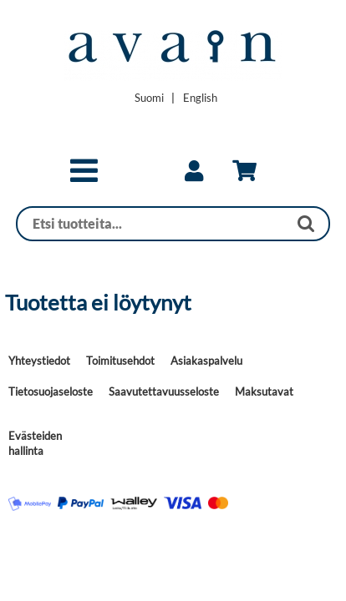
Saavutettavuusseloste (164, 391)
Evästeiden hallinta (35, 443)
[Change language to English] (200, 97)
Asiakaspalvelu (206, 360)
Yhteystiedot (39, 360)
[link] (194, 171)
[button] (84, 177)
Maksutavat (264, 391)
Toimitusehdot (120, 360)
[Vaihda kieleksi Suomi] (149, 97)
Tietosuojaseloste (50, 391)
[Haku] (152, 224)
